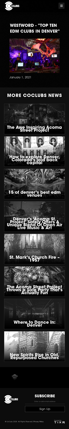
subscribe (45, 396)
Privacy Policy (39, 422)
